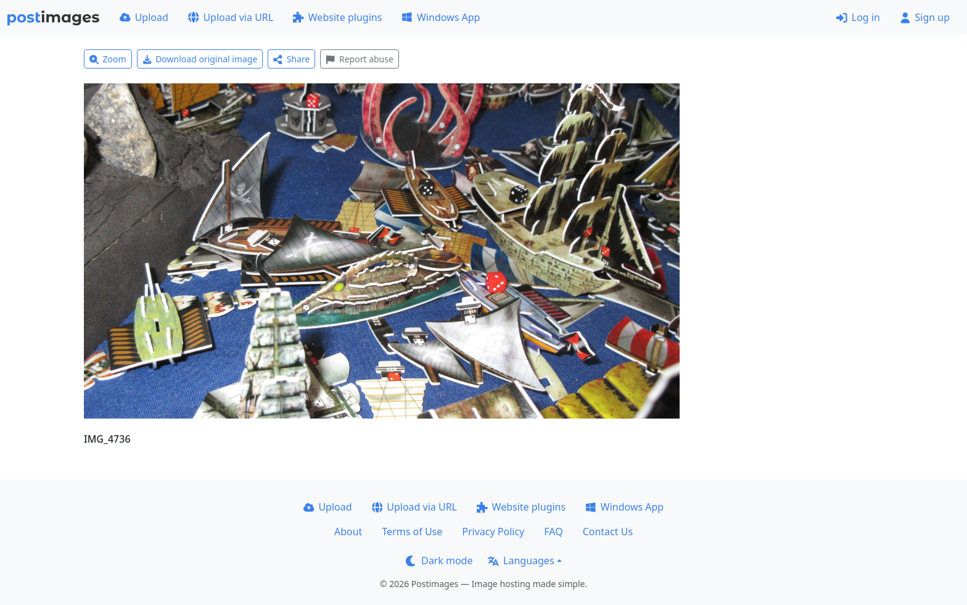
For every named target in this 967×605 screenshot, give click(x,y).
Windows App (440, 17)
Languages (521, 560)
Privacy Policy (493, 531)
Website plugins (337, 17)
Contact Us (608, 531)
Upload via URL (230, 17)
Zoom (107, 59)
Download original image (200, 59)
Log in (858, 17)
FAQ (553, 531)
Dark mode (439, 560)
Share (291, 59)
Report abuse (359, 59)
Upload (144, 17)
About (348, 531)
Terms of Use (412, 531)
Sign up (925, 17)
